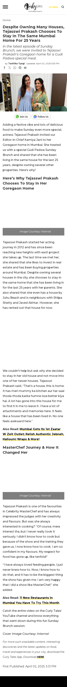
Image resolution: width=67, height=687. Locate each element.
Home (7, 20)
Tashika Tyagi (16, 63)
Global (53, 7)
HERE (40, 657)
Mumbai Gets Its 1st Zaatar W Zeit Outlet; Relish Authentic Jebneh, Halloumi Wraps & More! (33, 434)
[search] (62, 7)
